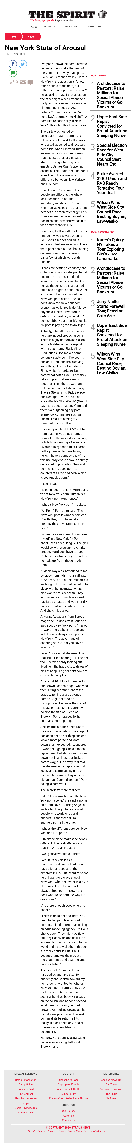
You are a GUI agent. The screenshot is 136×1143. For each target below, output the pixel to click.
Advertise (71, 26)
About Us (49, 26)
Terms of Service (57, 1131)
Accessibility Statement (96, 1131)
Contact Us (94, 26)
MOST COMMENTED (102, 231)
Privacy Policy (75, 1131)
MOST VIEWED (98, 75)
